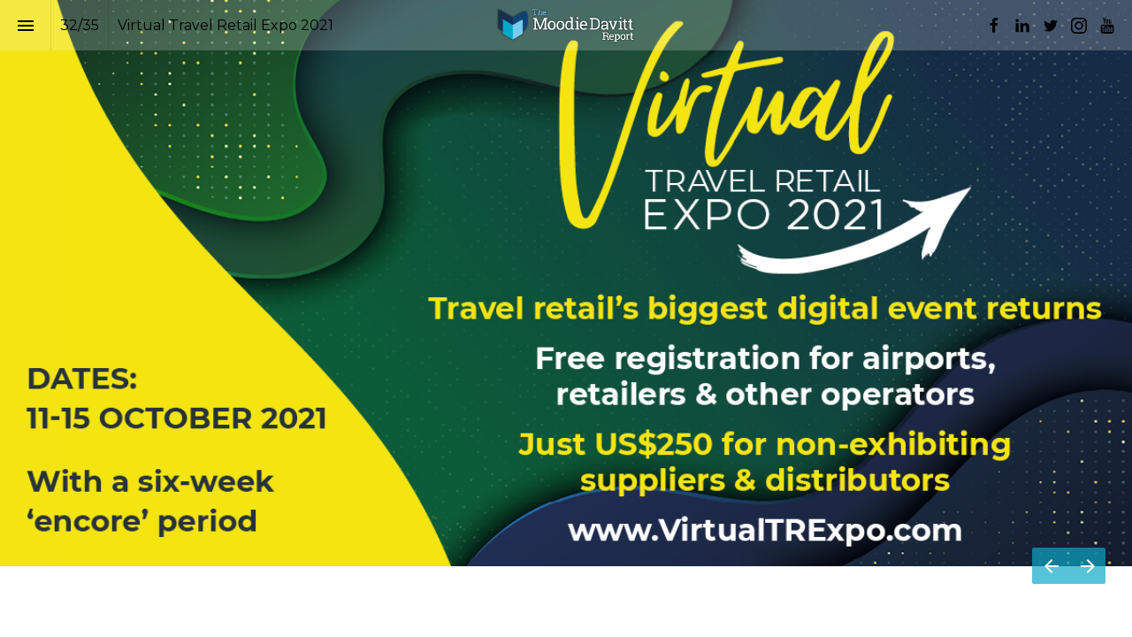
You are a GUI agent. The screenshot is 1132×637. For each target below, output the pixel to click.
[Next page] (1087, 566)
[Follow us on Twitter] (1050, 25)
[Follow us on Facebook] (994, 25)
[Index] (25, 25)
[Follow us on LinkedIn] (1022, 25)
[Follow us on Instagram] (1079, 25)
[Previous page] (1050, 566)
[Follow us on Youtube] (1107, 25)
